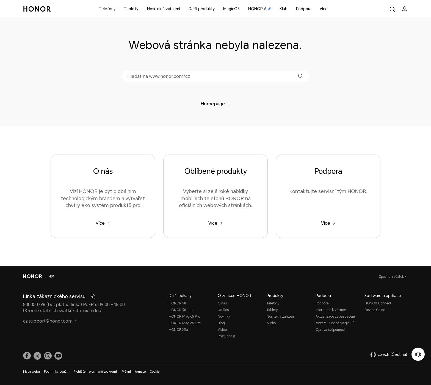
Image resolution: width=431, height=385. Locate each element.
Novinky (224, 316)
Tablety (131, 9)
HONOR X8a (178, 330)
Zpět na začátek (392, 277)
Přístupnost (226, 336)
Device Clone (374, 310)
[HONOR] (32, 276)
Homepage (215, 103)
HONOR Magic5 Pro (184, 316)
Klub (284, 9)
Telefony (107, 9)
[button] (300, 76)
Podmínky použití (56, 371)
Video (222, 330)
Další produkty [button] (202, 9)
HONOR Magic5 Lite (185, 323)
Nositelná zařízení (163, 9)
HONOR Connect (377, 303)
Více (324, 9)
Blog (221, 323)
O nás (222, 303)
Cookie (154, 371)
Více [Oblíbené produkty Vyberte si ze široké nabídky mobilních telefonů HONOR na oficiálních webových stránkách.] (215, 223)
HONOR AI (259, 9)
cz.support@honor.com (50, 321)
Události (224, 310)
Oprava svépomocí (330, 330)
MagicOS (231, 9)
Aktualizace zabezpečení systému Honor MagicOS (335, 320)
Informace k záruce (331, 310)
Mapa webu (31, 371)
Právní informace (134, 371)
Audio (271, 323)
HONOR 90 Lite (180, 310)
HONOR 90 (177, 303)
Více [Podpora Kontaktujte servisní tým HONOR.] (328, 223)
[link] (27, 356)
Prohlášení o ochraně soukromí (95, 371)
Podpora (303, 9)
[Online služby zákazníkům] (418, 354)
